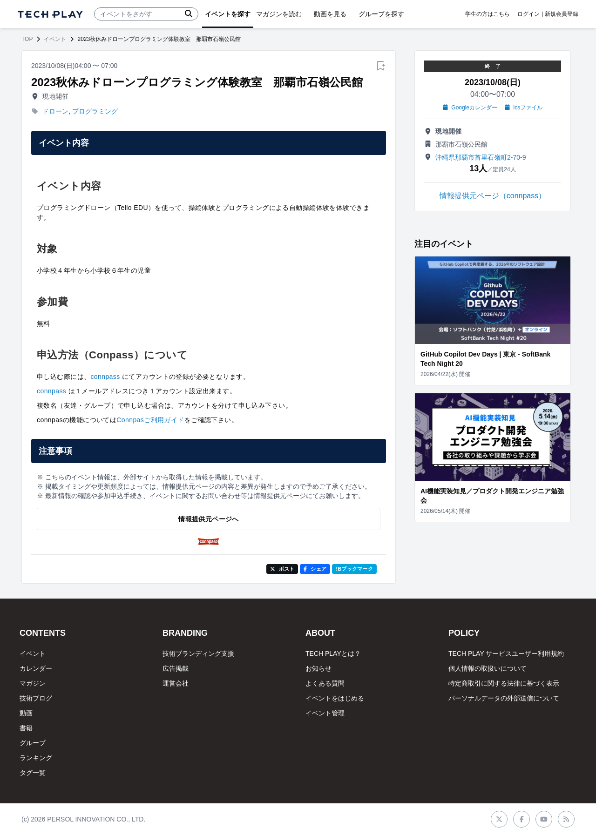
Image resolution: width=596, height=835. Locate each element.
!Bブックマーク (354, 569)
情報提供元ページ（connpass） (493, 196)
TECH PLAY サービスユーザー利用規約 (506, 653)
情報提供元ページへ (208, 519)
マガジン (33, 683)
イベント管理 (325, 713)
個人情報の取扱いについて (487, 668)
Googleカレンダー (470, 107)
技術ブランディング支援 (198, 653)
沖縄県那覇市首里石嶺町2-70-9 (480, 157)
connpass (105, 376)
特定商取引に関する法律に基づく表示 (503, 683)
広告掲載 (176, 668)
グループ (33, 743)
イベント (55, 39)
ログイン (528, 14)
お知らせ (318, 668)
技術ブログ (36, 698)
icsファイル (523, 107)
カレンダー (36, 668)
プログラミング (95, 111)
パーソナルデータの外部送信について (503, 698)
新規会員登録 (561, 14)
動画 (26, 713)
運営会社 (176, 683)
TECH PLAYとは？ (333, 653)
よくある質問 (325, 683)
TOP (27, 39)
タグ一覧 (33, 772)
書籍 (26, 728)
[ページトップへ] (50, 14)
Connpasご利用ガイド (150, 420)
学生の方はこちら (487, 14)
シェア (315, 569)
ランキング (36, 757)
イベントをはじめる (334, 698)
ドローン (55, 111)
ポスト (282, 569)
